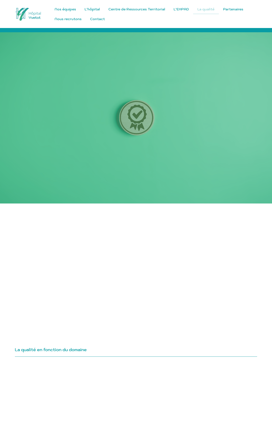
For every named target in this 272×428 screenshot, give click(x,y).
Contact (97, 19)
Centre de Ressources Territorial (136, 9)
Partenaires (233, 9)
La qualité (206, 9)
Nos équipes (65, 9)
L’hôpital (92, 9)
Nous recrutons (68, 19)
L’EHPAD (181, 9)
